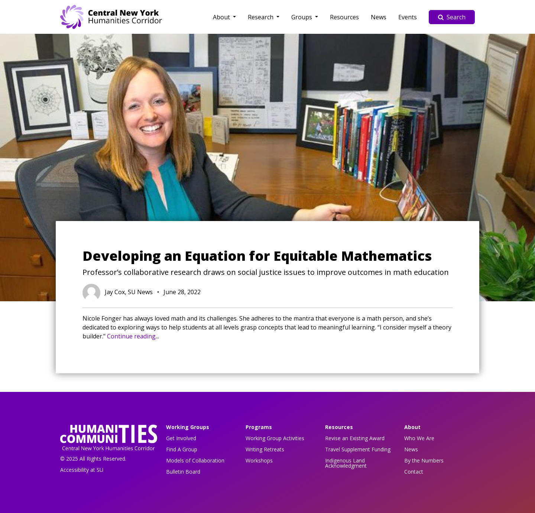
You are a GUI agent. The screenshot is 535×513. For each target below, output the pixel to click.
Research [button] (261, 17)
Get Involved (181, 438)
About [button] (222, 17)
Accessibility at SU (81, 469)
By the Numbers (424, 460)
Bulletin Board (183, 471)
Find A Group (181, 449)
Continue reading (131, 336)
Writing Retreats (265, 449)
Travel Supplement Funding (357, 449)
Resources (344, 17)
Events (407, 17)
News (378, 17)
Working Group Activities (275, 438)
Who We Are (419, 438)
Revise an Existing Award (355, 438)
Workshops (259, 460)
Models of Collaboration (195, 460)
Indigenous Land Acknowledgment (346, 463)
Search (452, 17)
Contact (413, 471)
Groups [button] (302, 17)
